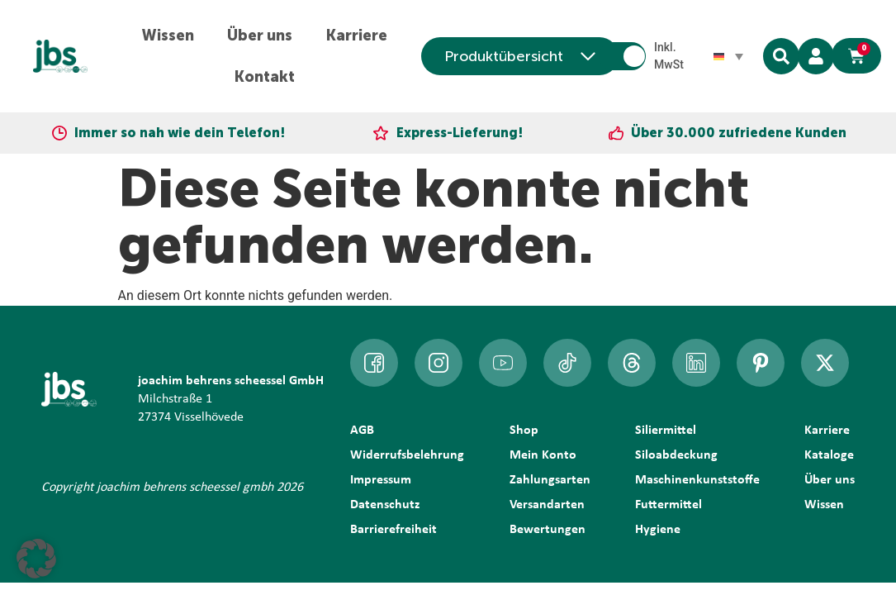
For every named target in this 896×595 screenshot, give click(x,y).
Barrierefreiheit (393, 529)
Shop (524, 430)
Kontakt (264, 77)
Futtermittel (668, 505)
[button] (36, 558)
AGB (362, 430)
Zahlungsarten (550, 480)
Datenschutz (385, 505)
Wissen (168, 35)
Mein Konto (543, 455)
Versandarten (547, 505)
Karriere (356, 35)
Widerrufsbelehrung (407, 455)
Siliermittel (665, 430)
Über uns (259, 35)
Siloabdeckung (676, 455)
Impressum (380, 480)
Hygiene (657, 529)
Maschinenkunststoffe (697, 480)
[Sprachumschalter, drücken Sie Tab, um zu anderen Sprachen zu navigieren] (728, 56)
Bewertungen (547, 529)
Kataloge (829, 455)
